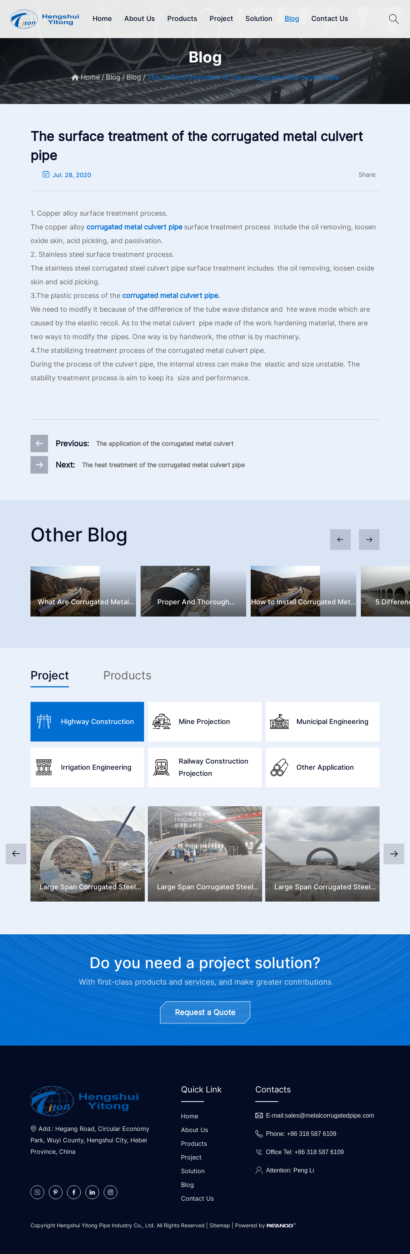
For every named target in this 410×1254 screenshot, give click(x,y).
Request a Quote (205, 1012)
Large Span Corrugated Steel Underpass (322, 888)
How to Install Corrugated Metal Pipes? (303, 603)
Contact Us (329, 18)
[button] (369, 539)
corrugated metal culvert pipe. (171, 295)
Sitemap (220, 1225)
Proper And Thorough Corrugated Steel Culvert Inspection (193, 603)
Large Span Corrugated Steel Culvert (88, 888)
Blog (292, 18)
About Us (139, 18)
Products (182, 18)
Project (221, 18)
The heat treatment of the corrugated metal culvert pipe (163, 465)
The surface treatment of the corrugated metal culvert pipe (243, 77)
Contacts (273, 1089)
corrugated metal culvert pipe (134, 227)
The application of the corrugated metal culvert (165, 443)
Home (102, 18)
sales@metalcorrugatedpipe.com (329, 1115)
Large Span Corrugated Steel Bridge (205, 888)
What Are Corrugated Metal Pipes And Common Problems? (83, 603)
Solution (258, 18)
